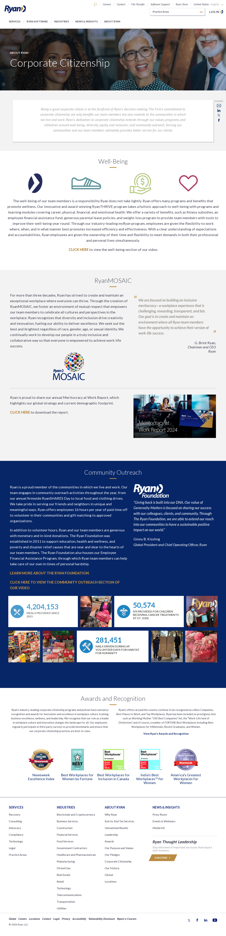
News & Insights (86, 21)
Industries (61, 21)
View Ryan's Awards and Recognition (166, 733)
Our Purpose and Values (119, 848)
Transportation (66, 901)
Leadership (111, 834)
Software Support (160, 4)
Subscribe (162, 857)
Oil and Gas (64, 868)
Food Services (65, 841)
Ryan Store (182, 4)
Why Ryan (111, 814)
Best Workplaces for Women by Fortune (77, 777)
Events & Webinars (164, 821)
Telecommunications (69, 895)
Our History (112, 868)
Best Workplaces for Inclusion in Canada (113, 777)
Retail (60, 881)
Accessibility (79, 918)
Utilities (61, 908)
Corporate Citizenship (118, 861)
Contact (121, 4)
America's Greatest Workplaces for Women (186, 779)
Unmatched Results (116, 828)
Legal (12, 848)
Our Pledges (112, 854)
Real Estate (63, 874)
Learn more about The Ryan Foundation (49, 573)
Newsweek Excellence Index (41, 777)
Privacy (66, 918)
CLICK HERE (20, 412)
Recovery (14, 814)
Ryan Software (37, 21)
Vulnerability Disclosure (101, 918)
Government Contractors (72, 848)
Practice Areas (18, 854)
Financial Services (67, 834)
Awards (109, 841)
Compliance (16, 834)
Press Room (160, 814)
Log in (214, 11)
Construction (65, 828)
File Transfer (138, 4)
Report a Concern (126, 918)
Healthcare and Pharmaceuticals (76, 854)
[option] (41, 764)
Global (109, 874)
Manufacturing (66, 861)
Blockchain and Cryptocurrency (76, 814)
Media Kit (159, 828)
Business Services (67, 821)
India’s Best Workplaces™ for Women (149, 779)
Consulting (15, 821)
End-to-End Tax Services (119, 821)
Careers (107, 4)
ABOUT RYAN (115, 807)
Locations (111, 881)
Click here (79, 249)
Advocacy (15, 828)
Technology (16, 841)
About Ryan (112, 21)
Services (14, 21)
